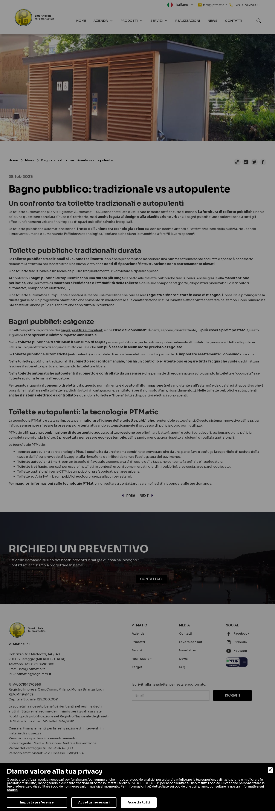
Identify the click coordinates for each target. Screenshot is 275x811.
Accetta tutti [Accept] (139, 802)
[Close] (270, 770)
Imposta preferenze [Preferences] (37, 802)
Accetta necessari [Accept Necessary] (94, 802)
